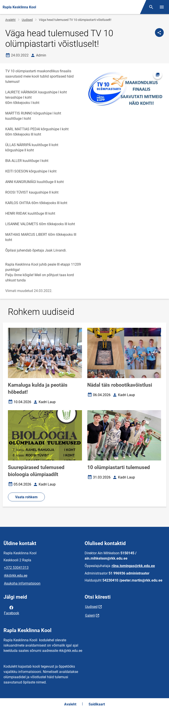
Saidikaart (97, 704)
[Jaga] (159, 32)
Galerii (90, 615)
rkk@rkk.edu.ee (15, 575)
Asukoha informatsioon (22, 583)
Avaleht (10, 20)
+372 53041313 (16, 567)
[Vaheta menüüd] (161, 7)
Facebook (11, 610)
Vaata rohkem (26, 497)
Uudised (27, 20)
